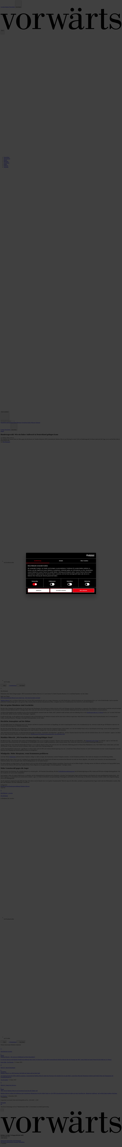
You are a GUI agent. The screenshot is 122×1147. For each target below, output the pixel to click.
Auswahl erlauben (61, 590)
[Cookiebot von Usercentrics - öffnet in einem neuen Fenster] (87, 555)
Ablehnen (38, 590)
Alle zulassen (83, 590)
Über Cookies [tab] (84, 560)
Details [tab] (61, 560)
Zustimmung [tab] (37, 560)
